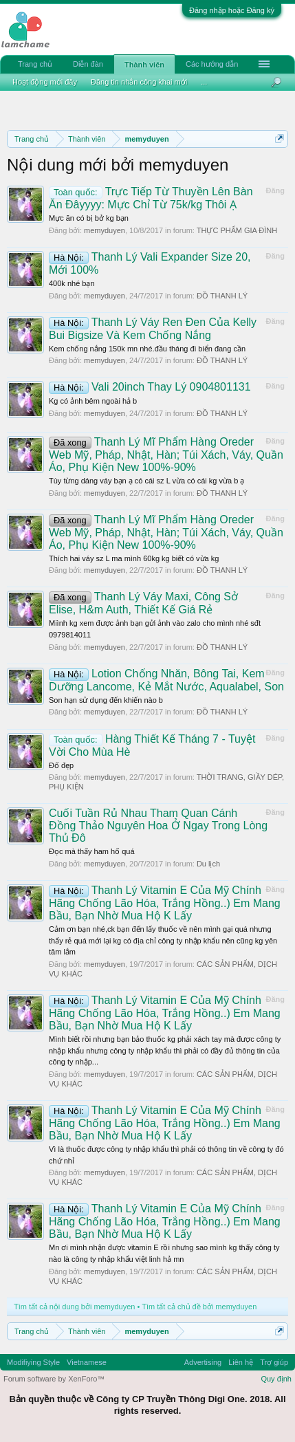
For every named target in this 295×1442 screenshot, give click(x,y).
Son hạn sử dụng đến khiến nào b (106, 700)
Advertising (202, 1362)
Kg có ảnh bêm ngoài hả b (93, 401)
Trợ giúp (274, 1362)
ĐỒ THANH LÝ (222, 296)
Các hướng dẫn (212, 64)
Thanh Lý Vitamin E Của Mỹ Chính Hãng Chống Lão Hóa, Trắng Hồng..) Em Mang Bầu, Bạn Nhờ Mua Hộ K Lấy (165, 902)
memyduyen (104, 230)
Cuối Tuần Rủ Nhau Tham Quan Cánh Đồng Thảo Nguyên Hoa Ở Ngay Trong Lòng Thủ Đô (158, 825)
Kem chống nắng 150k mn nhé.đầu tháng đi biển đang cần (147, 349)
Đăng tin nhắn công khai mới (139, 82)
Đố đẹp (61, 765)
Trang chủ (35, 64)
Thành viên (144, 65)
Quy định (276, 1379)
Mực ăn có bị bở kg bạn (89, 218)
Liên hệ (240, 1362)
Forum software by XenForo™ (54, 1379)
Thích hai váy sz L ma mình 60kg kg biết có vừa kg (134, 558)
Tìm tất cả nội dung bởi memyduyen (74, 1306)
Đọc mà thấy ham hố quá (92, 851)
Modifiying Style (33, 1362)
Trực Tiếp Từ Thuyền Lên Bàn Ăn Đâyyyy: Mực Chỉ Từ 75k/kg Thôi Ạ (151, 198)
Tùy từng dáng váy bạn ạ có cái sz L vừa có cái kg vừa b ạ (146, 481)
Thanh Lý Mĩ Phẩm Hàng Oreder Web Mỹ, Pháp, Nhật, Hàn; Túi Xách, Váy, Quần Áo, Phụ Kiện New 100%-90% (166, 454)
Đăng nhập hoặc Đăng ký (231, 10)
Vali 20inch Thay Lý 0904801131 (150, 387)
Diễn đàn (88, 64)
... (204, 82)
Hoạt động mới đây (44, 82)
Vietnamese (87, 1362)
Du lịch (208, 864)
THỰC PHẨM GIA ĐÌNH (237, 230)
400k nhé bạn (72, 283)
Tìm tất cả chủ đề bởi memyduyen (199, 1306)
